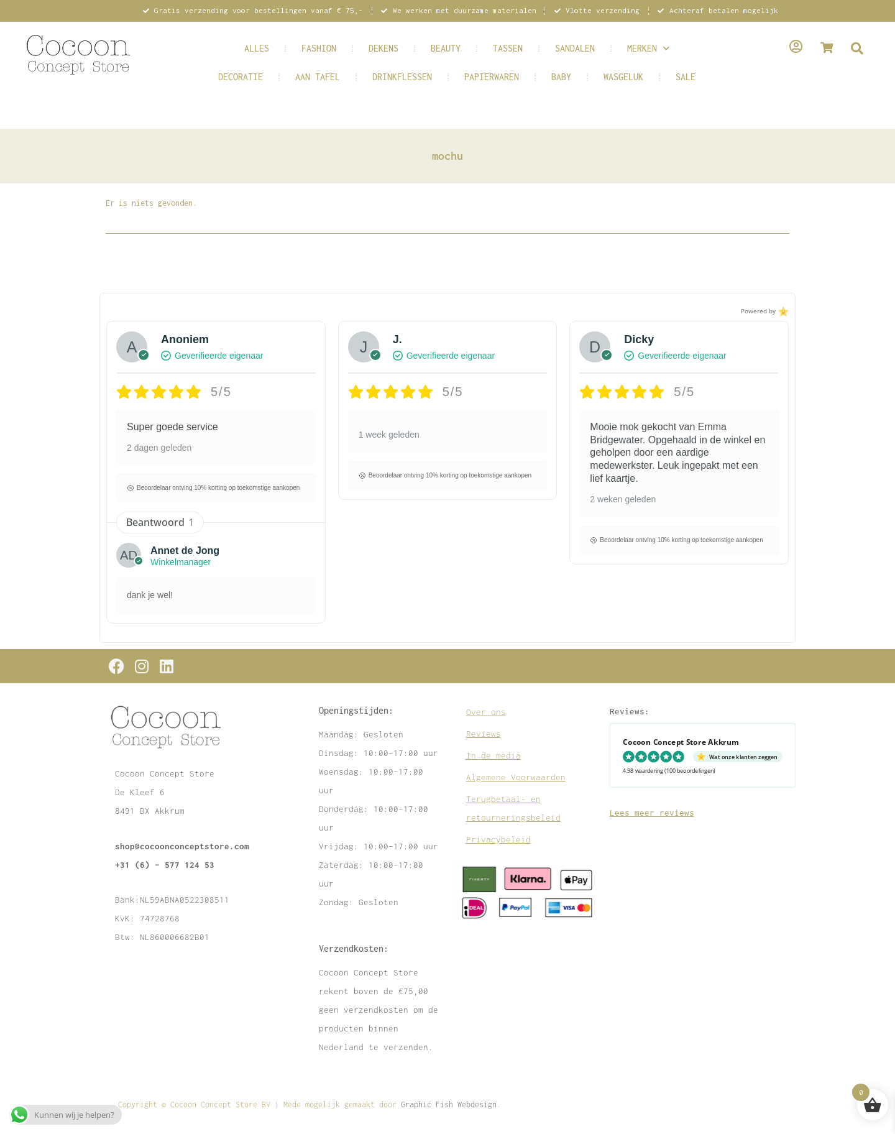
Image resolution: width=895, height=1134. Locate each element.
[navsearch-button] (857, 49)
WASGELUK (623, 76)
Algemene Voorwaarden (516, 777)
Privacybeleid (498, 839)
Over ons (486, 712)
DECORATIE (240, 76)
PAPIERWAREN (491, 76)
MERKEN (648, 48)
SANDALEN (575, 48)
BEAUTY (446, 48)
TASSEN (508, 48)
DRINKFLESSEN (402, 76)
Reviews (483, 734)
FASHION (318, 48)
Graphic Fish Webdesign (449, 1104)
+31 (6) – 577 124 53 (164, 865)
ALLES (256, 48)
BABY (561, 76)
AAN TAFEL (317, 76)
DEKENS (383, 48)
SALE (685, 76)
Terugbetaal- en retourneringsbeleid (513, 808)
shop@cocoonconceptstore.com (182, 846)
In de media (493, 755)
